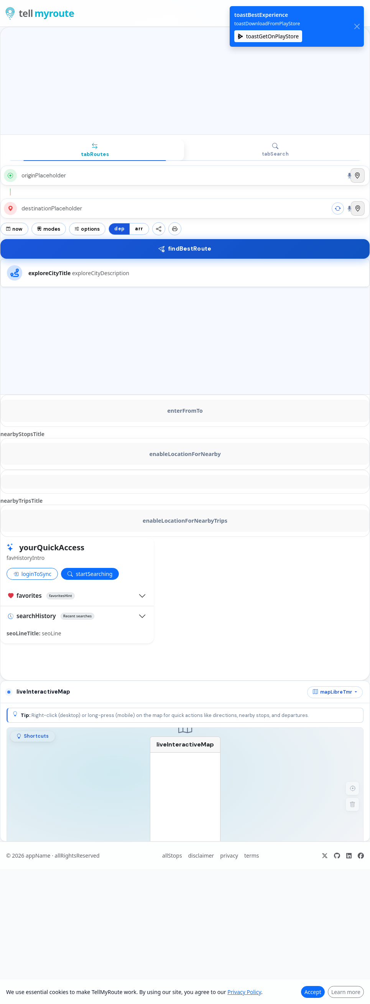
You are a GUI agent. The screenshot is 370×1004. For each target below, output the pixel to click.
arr (139, 229)
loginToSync (32, 573)
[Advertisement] (185, 81)
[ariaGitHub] (337, 856)
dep (119, 229)
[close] (357, 27)
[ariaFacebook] (361, 856)
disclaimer (201, 855)
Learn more (345, 992)
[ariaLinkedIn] (349, 856)
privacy (229, 855)
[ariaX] (325, 856)
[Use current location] (357, 175)
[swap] (338, 208)
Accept (312, 992)
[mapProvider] (335, 692)
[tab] (95, 150)
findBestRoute (184, 249)
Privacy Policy (244, 992)
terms (251, 855)
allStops (172, 855)
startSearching (89, 573)
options (87, 229)
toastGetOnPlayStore (268, 36)
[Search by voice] (349, 175)
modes (49, 229)
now (14, 229)
